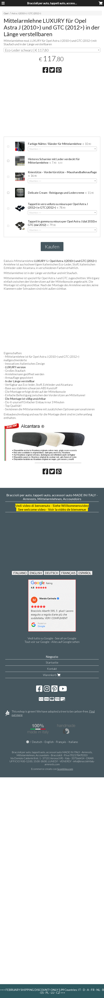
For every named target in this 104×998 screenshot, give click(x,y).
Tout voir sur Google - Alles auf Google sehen (52, 642)
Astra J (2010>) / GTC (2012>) (26, 13)
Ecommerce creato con (52, 768)
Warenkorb (52, 675)
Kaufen (52, 246)
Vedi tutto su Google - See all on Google (52, 638)
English (49, 742)
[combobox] (52, 50)
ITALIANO (20, 573)
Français (61, 742)
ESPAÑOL (84, 573)
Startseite (52, 662)
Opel (6, 13)
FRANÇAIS (68, 573)
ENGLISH (36, 573)
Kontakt (52, 668)
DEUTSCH (51, 573)
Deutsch (37, 742)
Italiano (73, 742)
